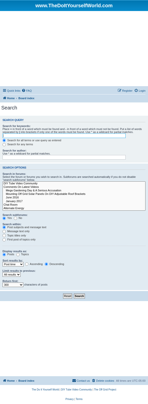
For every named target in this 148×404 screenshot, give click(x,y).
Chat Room (74, 205)
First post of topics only (19, 239)
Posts (8, 254)
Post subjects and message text (24, 227)
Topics (22, 254)
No (18, 217)
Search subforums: (15, 214)
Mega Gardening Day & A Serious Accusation (74, 190)
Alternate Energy (74, 208)
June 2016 (74, 197)
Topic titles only (14, 235)
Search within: (12, 224)
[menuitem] (27, 91)
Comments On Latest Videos (74, 187)
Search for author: (14, 150)
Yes (7, 217)
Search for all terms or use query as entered (32, 140)
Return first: (10, 281)
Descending (54, 263)
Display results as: (15, 251)
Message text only (16, 231)
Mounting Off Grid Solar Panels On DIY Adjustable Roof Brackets (74, 194)
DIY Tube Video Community (74, 183)
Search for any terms (18, 144)
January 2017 (74, 201)
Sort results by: (13, 260)
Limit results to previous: (19, 270)
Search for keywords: (17, 125)
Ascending (34, 263)
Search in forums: (14, 173)
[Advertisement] (74, 49)
